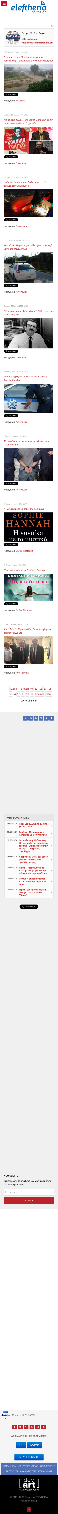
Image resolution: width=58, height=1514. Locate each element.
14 (49, 689)
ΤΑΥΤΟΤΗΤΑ (12, 1471)
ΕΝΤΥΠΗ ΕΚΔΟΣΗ (29, 1457)
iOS (21, 1445)
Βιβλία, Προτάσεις (24, 551)
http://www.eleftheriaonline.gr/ (37, 42)
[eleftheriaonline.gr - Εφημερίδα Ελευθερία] (29, 8)
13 (45, 689)
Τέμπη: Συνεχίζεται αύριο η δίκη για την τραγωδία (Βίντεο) (33, 892)
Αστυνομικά (21, 292)
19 (27, 694)
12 (41, 689)
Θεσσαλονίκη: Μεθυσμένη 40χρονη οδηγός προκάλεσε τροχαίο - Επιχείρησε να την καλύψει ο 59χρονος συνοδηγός (33, 846)
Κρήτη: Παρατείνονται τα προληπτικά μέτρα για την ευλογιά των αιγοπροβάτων (33, 870)
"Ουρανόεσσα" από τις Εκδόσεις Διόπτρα (24, 570)
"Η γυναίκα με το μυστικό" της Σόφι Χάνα (24, 509)
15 (11, 694)
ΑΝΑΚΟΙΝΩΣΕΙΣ (28, 1471)
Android (34, 1445)
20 (32, 694)
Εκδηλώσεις (21, 226)
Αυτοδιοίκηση (22, 673)
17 (18, 694)
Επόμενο (39, 694)
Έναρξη (14, 689)
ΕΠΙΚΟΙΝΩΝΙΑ (45, 1471)
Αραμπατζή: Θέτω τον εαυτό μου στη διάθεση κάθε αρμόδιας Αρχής (33, 859)
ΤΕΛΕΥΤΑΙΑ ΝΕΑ (18, 818)
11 (36, 689)
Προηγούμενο (26, 689)
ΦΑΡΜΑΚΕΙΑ (9, 1466)
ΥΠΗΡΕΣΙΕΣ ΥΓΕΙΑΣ (28, 1466)
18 (23, 694)
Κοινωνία (20, 100)
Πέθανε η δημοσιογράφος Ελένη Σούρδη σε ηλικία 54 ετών (32, 881)
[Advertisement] (29, 991)
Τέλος (49, 694)
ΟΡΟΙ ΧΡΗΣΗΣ (47, 1466)
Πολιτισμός (21, 163)
